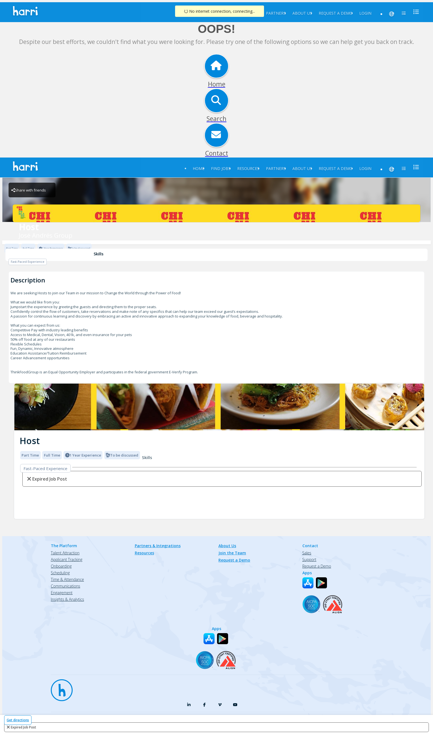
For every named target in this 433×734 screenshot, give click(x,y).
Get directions (18, 720)
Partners (276, 13)
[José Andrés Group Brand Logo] (216, 213)
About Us (302, 13)
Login (365, 13)
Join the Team (232, 552)
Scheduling (60, 572)
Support (309, 559)
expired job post (23, 727)
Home (198, 168)
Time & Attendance (67, 579)
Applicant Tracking (66, 559)
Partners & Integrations (158, 545)
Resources (248, 168)
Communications (65, 586)
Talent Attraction (65, 552)
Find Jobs (221, 168)
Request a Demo (336, 13)
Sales (306, 552)
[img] (219, 407)
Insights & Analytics (67, 599)
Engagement (62, 592)
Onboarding (61, 566)
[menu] (414, 11)
